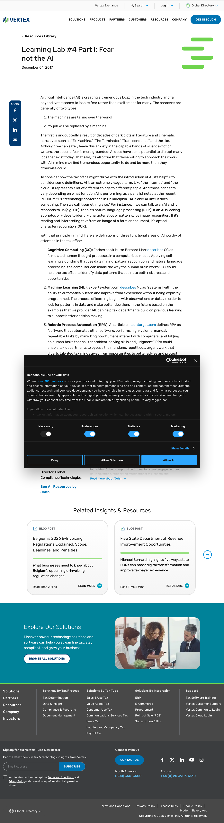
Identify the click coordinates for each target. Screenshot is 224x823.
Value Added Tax (97, 704)
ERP (138, 697)
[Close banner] (195, 360)
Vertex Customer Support (203, 704)
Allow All (169, 460)
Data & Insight (52, 704)
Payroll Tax (94, 733)
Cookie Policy (193, 806)
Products (97, 19)
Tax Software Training (201, 697)
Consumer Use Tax (99, 709)
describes (155, 250)
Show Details (180, 448)
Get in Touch (206, 19)
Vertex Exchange (106, 5)
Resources (159, 19)
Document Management (59, 715)
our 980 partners (51, 381)
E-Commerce (144, 704)
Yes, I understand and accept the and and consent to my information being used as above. (44, 781)
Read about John (108, 478)
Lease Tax (93, 721)
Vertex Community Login (203, 709)
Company (179, 19)
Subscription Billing (148, 721)
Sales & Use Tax (97, 697)
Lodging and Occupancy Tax (105, 727)
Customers (138, 19)
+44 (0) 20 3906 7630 (178, 776)
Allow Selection (112, 460)
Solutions (76, 19)
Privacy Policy (17, 781)
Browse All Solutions (47, 658)
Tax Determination (55, 697)
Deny (54, 460)
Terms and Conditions (61, 777)
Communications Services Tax (107, 715)
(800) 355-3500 (128, 776)
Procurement (144, 709)
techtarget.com (143, 325)
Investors (11, 718)
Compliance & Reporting (59, 709)
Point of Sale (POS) (148, 715)
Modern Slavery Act (193, 810)
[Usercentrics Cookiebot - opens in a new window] (169, 361)
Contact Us (129, 760)
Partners (117, 19)
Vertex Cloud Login (199, 715)
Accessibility (169, 806)
